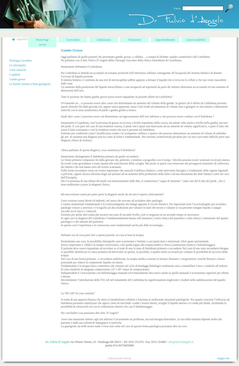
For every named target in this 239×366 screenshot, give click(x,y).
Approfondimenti (165, 39)
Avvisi (42, 44)
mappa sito (223, 358)
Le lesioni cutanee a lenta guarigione (30, 84)
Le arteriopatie (17, 65)
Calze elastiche (17, 70)
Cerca (177, 8)
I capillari (14, 74)
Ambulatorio (104, 39)
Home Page (42, 39)
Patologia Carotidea (20, 60)
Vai (229, 8)
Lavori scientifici (195, 39)
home (177, 22)
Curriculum (73, 39)
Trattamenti (134, 39)
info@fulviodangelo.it (181, 342)
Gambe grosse (17, 79)
